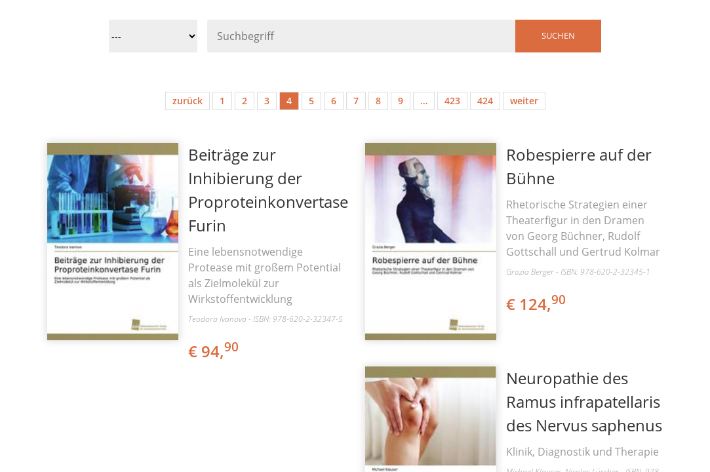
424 (485, 100)
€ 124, (537, 304)
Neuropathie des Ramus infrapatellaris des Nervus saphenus (584, 401)
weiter (524, 100)
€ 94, (214, 351)
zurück (187, 100)
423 (452, 100)
